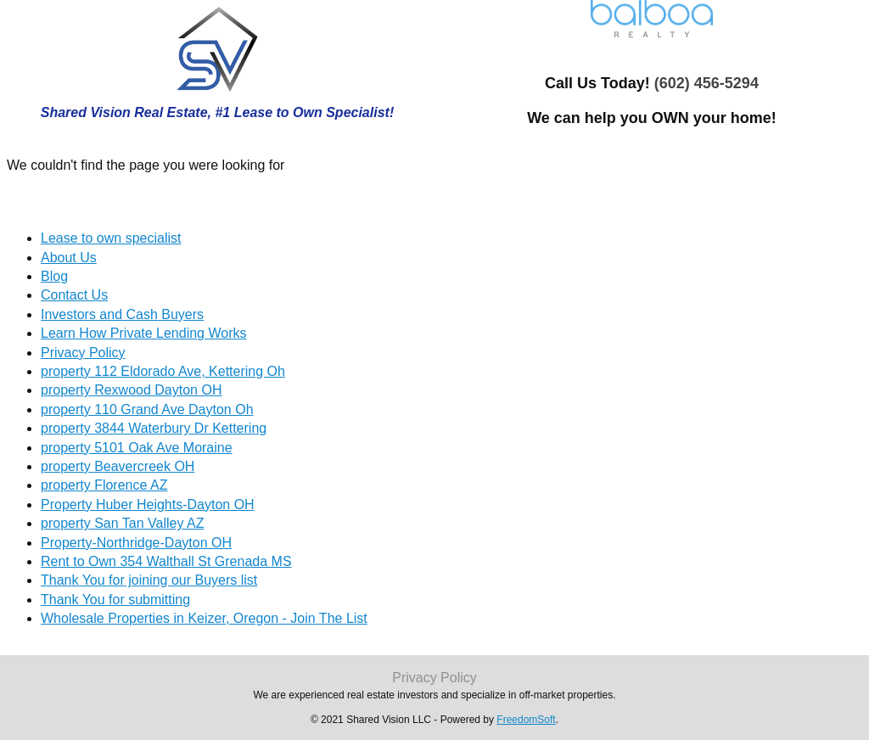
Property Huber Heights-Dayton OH (148, 504)
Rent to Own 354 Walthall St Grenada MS (166, 561)
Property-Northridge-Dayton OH (136, 542)
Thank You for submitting (115, 599)
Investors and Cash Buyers (122, 314)
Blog (54, 276)
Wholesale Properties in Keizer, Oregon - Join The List (204, 618)
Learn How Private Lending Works (144, 333)
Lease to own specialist (111, 238)
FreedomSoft (525, 720)
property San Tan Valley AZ (122, 523)
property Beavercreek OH (117, 466)
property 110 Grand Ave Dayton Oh (147, 409)
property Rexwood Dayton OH (131, 390)
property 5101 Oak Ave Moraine (137, 447)
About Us (69, 257)
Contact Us (74, 295)
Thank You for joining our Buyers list (149, 580)
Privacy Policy (83, 352)
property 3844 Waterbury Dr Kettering (153, 428)
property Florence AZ (104, 485)
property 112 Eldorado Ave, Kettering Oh (163, 371)
